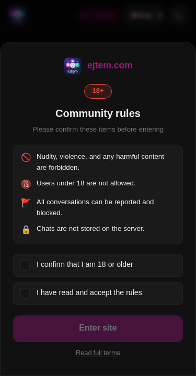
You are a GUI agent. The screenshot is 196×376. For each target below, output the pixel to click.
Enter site (98, 328)
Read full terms (98, 353)
